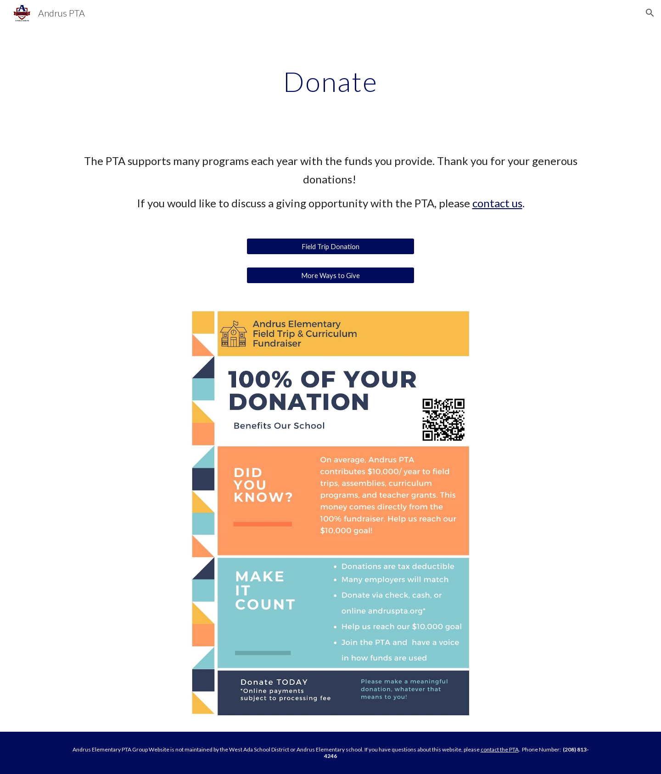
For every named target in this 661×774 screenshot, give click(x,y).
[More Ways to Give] (330, 275)
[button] (650, 13)
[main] (330, 81)
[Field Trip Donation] (330, 246)
